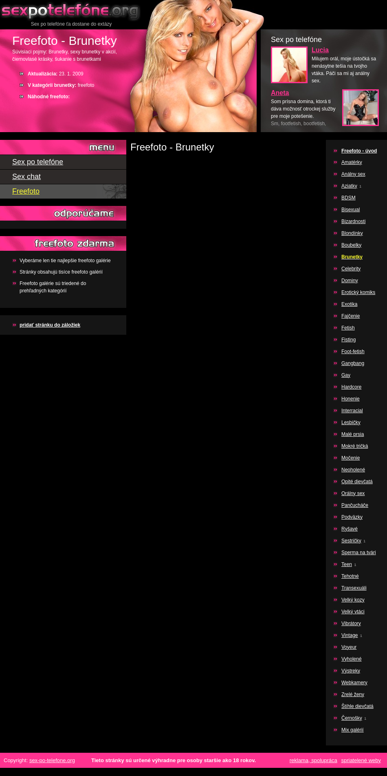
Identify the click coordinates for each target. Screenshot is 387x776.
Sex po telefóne (71, 10)
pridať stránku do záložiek (50, 325)
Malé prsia (352, 434)
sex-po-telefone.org (52, 760)
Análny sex (353, 174)
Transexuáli (354, 588)
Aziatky (349, 186)
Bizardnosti (353, 221)
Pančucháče (354, 505)
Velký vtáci (353, 612)
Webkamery (354, 682)
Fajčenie (350, 316)
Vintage (349, 635)
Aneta (280, 92)
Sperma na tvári (358, 552)
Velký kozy (353, 600)
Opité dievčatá (357, 481)
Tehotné (350, 576)
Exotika (349, 304)
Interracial (352, 410)
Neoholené (353, 470)
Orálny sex (353, 493)
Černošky (351, 718)
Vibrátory (351, 623)
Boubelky (351, 245)
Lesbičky (351, 422)
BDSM (348, 198)
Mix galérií (352, 730)
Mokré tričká (354, 446)
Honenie (350, 399)
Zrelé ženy (352, 694)
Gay (345, 375)
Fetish (348, 328)
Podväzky (352, 517)
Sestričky (351, 541)
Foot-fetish (353, 351)
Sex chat (26, 176)
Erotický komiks (358, 292)
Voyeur (348, 647)
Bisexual (350, 209)
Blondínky (352, 233)
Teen (346, 564)
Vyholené (351, 659)
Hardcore (351, 387)
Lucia (320, 49)
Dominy (349, 280)
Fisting (348, 340)
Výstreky (350, 671)
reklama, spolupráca (313, 760)
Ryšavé (349, 529)
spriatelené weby (361, 760)
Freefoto (26, 191)
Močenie (350, 458)
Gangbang (352, 363)
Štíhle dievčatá (357, 706)
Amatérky (351, 162)
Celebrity (351, 269)
